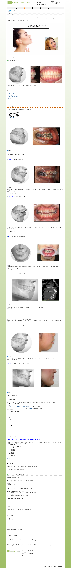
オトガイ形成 (30, 408)
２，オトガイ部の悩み (11, 93)
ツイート (8, 11)
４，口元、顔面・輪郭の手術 (12, 96)
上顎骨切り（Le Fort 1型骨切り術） (15, 406)
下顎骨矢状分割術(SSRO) (27, 406)
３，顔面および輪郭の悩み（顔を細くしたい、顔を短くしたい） (18, 95)
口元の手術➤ (9, 458)
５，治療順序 (9, 98)
